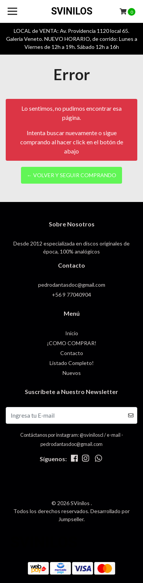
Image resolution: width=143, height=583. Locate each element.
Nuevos (72, 373)
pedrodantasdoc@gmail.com (71, 284)
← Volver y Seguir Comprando (71, 175)
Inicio (71, 333)
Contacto (71, 353)
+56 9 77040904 (71, 294)
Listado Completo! (72, 363)
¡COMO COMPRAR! (71, 343)
